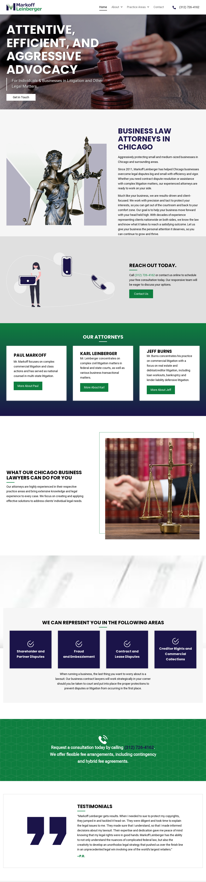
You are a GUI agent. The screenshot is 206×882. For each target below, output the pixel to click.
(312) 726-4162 (189, 7)
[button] (21, 97)
